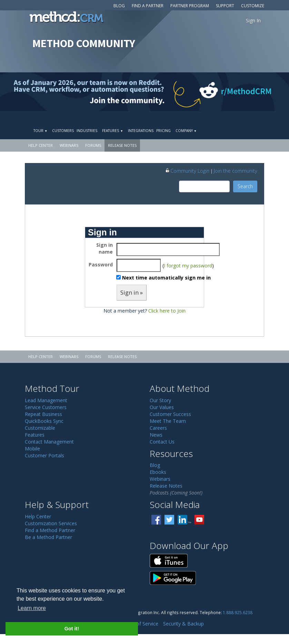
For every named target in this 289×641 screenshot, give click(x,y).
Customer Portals (44, 455)
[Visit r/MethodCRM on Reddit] (257, 91)
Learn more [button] (32, 608)
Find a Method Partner (50, 530)
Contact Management (49, 441)
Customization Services (51, 523)
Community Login (187, 170)
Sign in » (131, 292)
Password (101, 264)
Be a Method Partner (48, 537)
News (156, 434)
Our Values (162, 407)
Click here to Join (167, 310)
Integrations (140, 130)
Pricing (163, 130)
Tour (40, 130)
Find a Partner (147, 6)
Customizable (40, 428)
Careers (158, 428)
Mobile (32, 448)
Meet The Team (168, 421)
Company (186, 130)
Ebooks (158, 472)
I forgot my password (188, 265)
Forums (93, 145)
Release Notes (122, 145)
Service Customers (46, 407)
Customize (252, 6)
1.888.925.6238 (237, 612)
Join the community (235, 170)
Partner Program (189, 6)
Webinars (69, 145)
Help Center (40, 145)
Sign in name (104, 248)
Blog (119, 6)
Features (112, 130)
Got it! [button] (71, 628)
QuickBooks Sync (44, 421)
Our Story (160, 400)
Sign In (253, 20)
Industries (87, 130)
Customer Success (170, 414)
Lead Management (46, 400)
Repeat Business (43, 414)
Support (225, 6)
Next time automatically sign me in (166, 277)
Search (245, 186)
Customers (63, 130)
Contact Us (162, 441)
